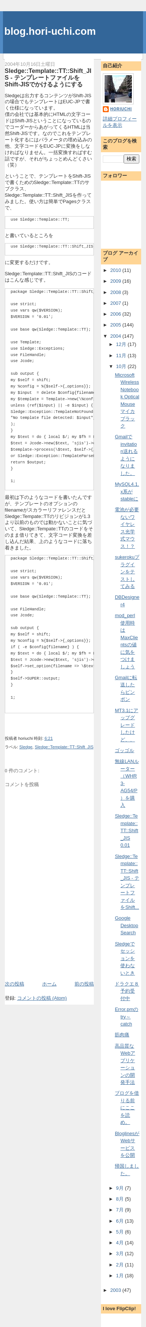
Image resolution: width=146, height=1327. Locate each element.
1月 (120, 1275)
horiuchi (121, 109)
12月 (122, 344)
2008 (116, 292)
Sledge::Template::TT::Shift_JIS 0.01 (126, 830)
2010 (116, 270)
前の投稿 (84, 984)
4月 (120, 1242)
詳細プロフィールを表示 (120, 122)
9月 (120, 1188)
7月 (120, 1210)
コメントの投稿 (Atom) (42, 998)
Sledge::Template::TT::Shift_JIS (64, 747)
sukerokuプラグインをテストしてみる (127, 571)
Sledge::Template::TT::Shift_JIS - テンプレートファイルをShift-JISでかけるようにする (48, 77)
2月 (120, 1265)
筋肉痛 (122, 1035)
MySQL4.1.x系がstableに (127, 491)
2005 (116, 325)
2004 (116, 336)
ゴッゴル (124, 750)
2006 (116, 314)
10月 (122, 366)
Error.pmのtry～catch (126, 1016)
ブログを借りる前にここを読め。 (127, 1107)
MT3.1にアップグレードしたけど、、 (126, 725)
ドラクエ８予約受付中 (127, 991)
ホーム (49, 984)
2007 (116, 303)
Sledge (25, 747)
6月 (120, 1221)
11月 (122, 355)
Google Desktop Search (126, 925)
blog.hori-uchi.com (50, 31)
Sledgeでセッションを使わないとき (125, 958)
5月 (120, 1232)
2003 (116, 1290)
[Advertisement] (48, 963)
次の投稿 (14, 984)
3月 (120, 1253)
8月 (120, 1199)
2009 (116, 281)
